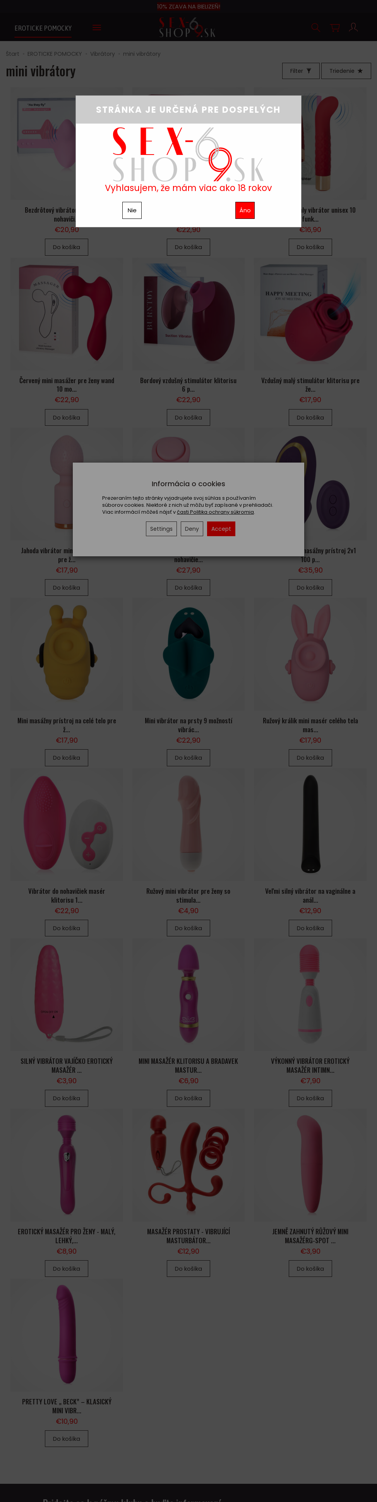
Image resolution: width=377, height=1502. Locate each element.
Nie (132, 210)
